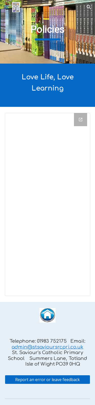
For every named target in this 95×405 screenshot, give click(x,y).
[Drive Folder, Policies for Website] (47, 204)
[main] (47, 31)
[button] (6, 7)
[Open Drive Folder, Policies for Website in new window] (80, 119)
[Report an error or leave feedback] (47, 379)
